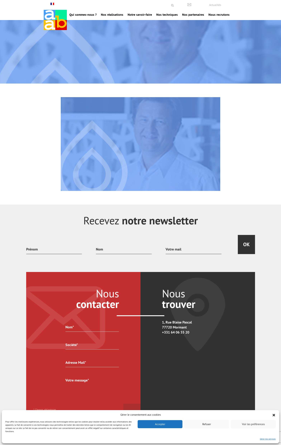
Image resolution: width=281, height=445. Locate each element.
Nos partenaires (193, 15)
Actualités (215, 5)
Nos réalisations (112, 15)
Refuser (206, 424)
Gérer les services (268, 438)
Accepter (160, 424)
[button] (274, 415)
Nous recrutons (219, 15)
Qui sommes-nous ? (83, 15)
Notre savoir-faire (140, 15)
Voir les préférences (253, 424)
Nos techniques (167, 15)
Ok (246, 244)
